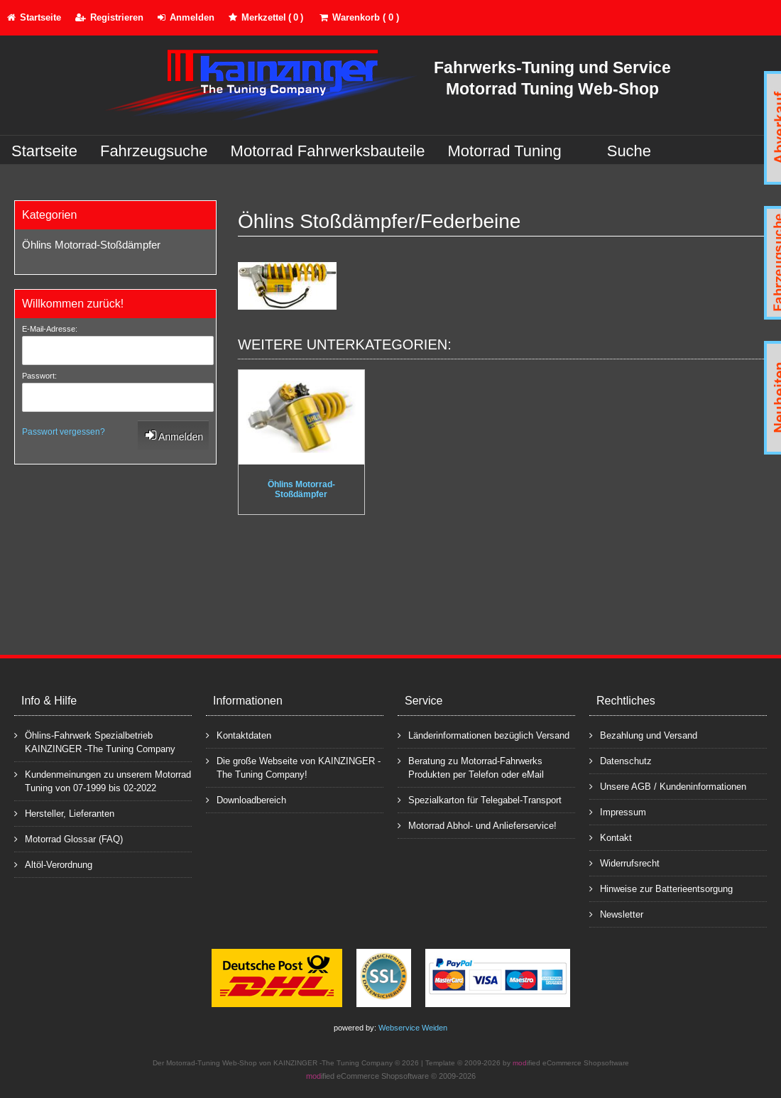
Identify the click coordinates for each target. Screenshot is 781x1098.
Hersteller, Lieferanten (64, 813)
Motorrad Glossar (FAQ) (68, 838)
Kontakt (610, 837)
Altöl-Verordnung (53, 864)
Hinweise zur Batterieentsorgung (661, 888)
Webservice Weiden (412, 1027)
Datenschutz (620, 760)
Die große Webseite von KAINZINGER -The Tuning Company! (293, 767)
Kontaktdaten (238, 735)
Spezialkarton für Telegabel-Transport (480, 799)
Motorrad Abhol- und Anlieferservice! (477, 825)
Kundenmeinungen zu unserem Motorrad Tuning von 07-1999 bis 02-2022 (102, 780)
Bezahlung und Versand (643, 735)
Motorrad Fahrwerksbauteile (328, 151)
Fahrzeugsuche (154, 151)
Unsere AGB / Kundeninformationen (667, 786)
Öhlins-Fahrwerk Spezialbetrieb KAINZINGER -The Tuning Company (94, 741)
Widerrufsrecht (624, 863)
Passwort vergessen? (63, 432)
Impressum (617, 811)
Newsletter (616, 914)
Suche (629, 151)
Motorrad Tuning (505, 151)
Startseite (44, 151)
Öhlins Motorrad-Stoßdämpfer (91, 245)
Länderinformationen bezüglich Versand (483, 735)
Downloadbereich (246, 799)
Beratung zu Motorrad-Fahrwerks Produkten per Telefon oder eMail (471, 767)
